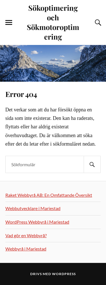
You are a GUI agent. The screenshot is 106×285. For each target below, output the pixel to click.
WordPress (64, 274)
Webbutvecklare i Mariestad (32, 208)
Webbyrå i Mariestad (25, 248)
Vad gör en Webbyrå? (26, 235)
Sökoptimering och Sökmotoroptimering (53, 22)
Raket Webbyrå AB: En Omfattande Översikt (48, 195)
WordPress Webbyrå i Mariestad (37, 221)
